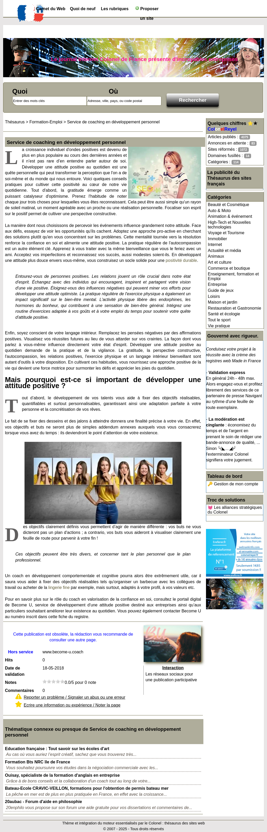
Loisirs (214, 296)
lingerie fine (59, 587)
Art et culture (220, 262)
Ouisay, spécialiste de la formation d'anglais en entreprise (62, 775)
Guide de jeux (221, 290)
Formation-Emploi (45, 122)
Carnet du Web (50, 9)
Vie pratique (219, 326)
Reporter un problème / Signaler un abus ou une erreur (74, 697)
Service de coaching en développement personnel (113, 122)
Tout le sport (219, 320)
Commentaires (19, 690)
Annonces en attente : (232, 143)
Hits (9, 660)
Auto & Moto (219, 210)
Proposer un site (147, 10)
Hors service (20, 652)
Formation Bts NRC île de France (37, 762)
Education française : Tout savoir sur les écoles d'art (57, 748)
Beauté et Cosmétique (228, 204)
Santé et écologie (224, 314)
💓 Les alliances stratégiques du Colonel (235, 509)
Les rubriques (115, 9)
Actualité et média (224, 250)
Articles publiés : (229, 137)
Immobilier (217, 239)
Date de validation (15, 671)
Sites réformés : (228, 149)
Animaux (216, 256)
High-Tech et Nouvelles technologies (229, 224)
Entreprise (217, 284)
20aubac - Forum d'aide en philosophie (43, 801)
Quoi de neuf (82, 9)
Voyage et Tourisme (226, 233)
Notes (10, 682)
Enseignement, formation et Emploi (233, 276)
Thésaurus (15, 122)
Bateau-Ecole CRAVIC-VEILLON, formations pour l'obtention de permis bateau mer (87, 788)
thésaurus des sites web (185, 823)
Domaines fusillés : (229, 155)
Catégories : (224, 162)
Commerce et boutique (229, 268)
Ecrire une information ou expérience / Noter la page (72, 705)
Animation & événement (230, 216)
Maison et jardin (222, 302)
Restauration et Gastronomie (234, 308)
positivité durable (181, 260)
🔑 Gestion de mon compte (233, 484)
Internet (215, 244)
